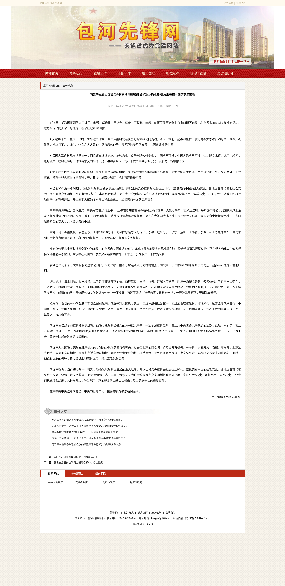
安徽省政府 (81, 482)
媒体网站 (101, 473)
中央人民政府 (55, 482)
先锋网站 (77, 473)
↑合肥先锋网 (245, 61)
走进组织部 (225, 73)
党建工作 (100, 73)
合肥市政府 (109, 482)
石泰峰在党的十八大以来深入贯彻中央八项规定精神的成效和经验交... (90, 426)
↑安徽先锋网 (225, 61)
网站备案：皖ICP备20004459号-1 (191, 518)
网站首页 (51, 73)
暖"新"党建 (198, 73)
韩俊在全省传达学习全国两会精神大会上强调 (78, 462)
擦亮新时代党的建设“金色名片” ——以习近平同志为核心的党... (86, 432)
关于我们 (115, 512)
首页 (45, 85)
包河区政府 (136, 482)
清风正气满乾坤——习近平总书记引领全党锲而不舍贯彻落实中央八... (90, 438)
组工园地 (148, 73)
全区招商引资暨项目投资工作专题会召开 (76, 457)
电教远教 (172, 73)
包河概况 (129, 512)
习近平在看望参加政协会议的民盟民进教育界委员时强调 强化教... (87, 444)
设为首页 (228, 3)
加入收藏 (240, 3)
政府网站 (53, 473)
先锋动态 (75, 73)
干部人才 (124, 73)
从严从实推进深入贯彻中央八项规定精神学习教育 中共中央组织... (87, 419)
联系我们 (170, 512)
